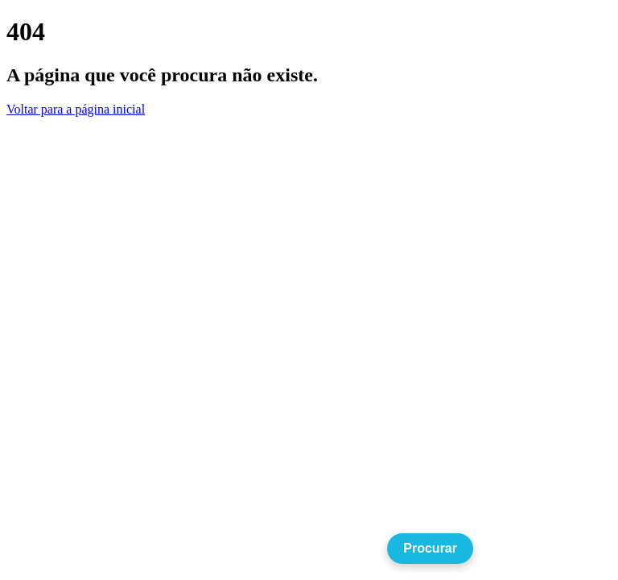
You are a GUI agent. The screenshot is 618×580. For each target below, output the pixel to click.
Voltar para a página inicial (75, 109)
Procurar (430, 548)
